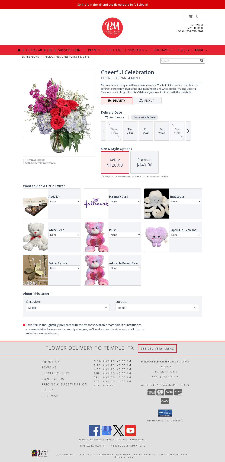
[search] (202, 61)
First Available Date (144, 117)
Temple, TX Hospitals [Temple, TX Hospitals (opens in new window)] (131, 439)
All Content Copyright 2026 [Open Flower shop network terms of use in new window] (77, 454)
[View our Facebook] (94, 435)
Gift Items (114, 50)
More (201, 50)
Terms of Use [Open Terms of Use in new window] (123, 456)
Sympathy (138, 50)
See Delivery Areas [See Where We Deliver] (157, 348)
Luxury (183, 50)
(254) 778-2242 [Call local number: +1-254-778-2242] (194, 31)
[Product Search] (179, 60)
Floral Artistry (39, 50)
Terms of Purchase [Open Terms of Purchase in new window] (173, 454)
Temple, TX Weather (93, 445)
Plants (94, 50)
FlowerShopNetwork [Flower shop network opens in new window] (115, 454)
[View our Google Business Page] (106, 435)
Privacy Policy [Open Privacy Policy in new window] (145, 454)
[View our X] (118, 435)
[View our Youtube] (130, 435)
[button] (193, 16)
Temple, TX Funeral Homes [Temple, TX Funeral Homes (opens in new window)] (96, 439)
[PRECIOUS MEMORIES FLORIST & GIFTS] (112, 29)
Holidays (163, 50)
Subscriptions (70, 50)
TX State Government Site (127, 445)
